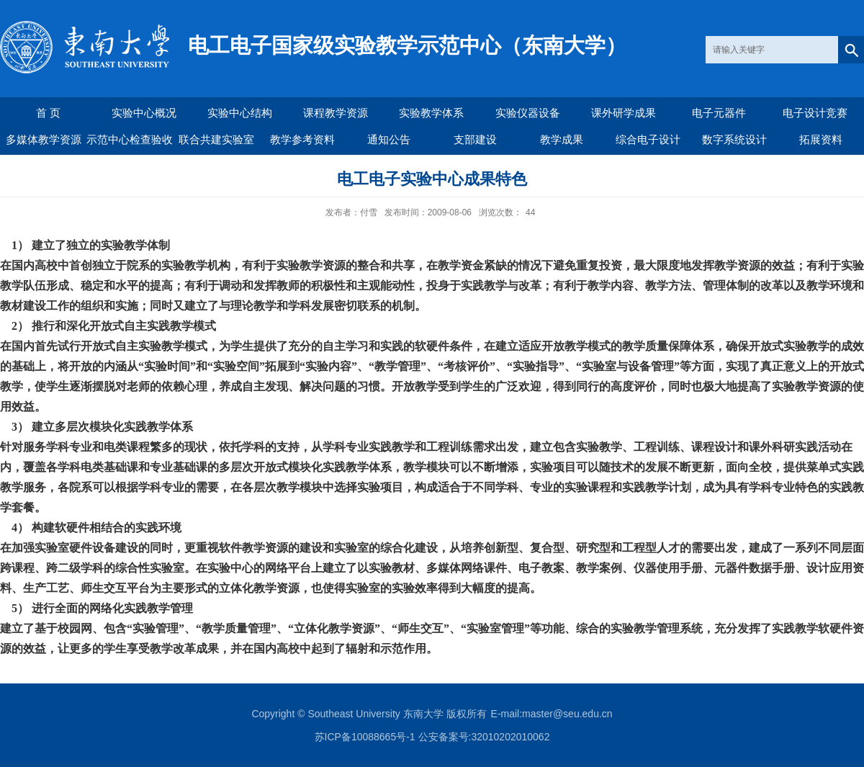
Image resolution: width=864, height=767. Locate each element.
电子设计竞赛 (815, 113)
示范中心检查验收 (129, 139)
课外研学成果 (623, 113)
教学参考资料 (302, 139)
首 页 (48, 113)
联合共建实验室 (216, 139)
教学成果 (561, 139)
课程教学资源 (335, 113)
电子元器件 (719, 113)
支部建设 (475, 139)
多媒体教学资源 (43, 139)
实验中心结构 (239, 113)
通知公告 (388, 139)
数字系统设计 (734, 139)
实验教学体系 (431, 113)
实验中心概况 (144, 113)
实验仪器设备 (527, 113)
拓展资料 (820, 139)
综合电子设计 (648, 139)
